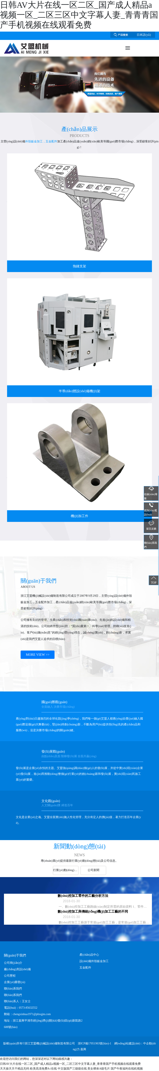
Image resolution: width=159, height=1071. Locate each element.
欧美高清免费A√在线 (43, 1068)
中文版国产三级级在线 (72, 1068)
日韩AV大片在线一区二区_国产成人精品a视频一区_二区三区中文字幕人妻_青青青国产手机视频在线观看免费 (79, 15)
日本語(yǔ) (144, 34)
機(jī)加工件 (79, 516)
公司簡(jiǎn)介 (13, 962)
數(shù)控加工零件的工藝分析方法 (83, 895)
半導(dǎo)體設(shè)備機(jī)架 (79, 391)
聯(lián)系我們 (13, 995)
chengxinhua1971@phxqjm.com (32, 1014)
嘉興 (83, 1049)
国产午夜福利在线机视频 (127, 1068)
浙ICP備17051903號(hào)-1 (94, 1043)
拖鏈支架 (79, 266)
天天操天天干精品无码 (14, 1068)
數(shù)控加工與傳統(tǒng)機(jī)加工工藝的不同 (93, 911)
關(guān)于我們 (15, 955)
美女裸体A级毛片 (98, 1068)
